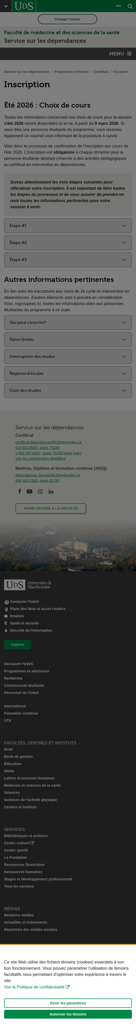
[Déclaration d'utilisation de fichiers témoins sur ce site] (68, 989)
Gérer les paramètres (68, 1003)
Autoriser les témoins (68, 1014)
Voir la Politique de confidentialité (34, 987)
